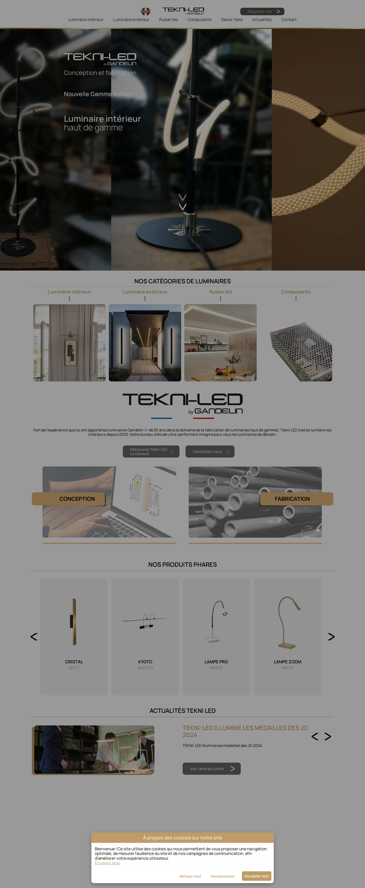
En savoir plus (107, 863)
